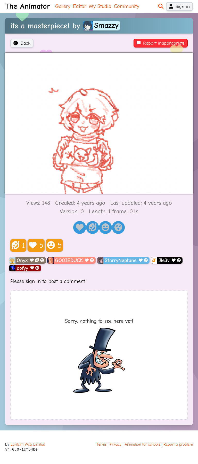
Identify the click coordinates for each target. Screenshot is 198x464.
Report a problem (178, 444)
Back (21, 43)
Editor (79, 6)
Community (126, 6)
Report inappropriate (161, 43)
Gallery (62, 6)
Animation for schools (142, 444)
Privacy (115, 444)
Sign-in (179, 6)
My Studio (100, 6)
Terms (101, 444)
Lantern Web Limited (28, 444)
